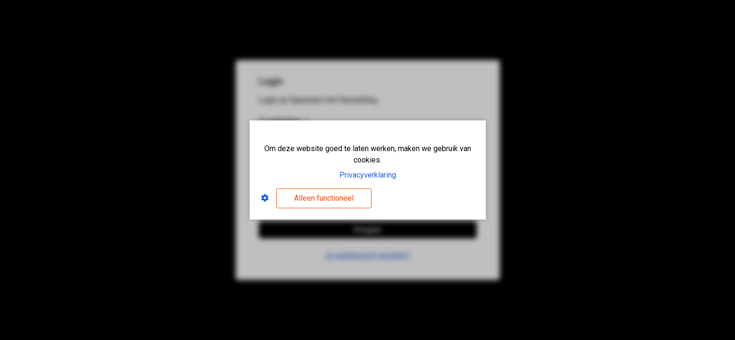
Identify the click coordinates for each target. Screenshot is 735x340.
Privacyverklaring (367, 174)
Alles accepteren (427, 198)
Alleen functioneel (324, 198)
